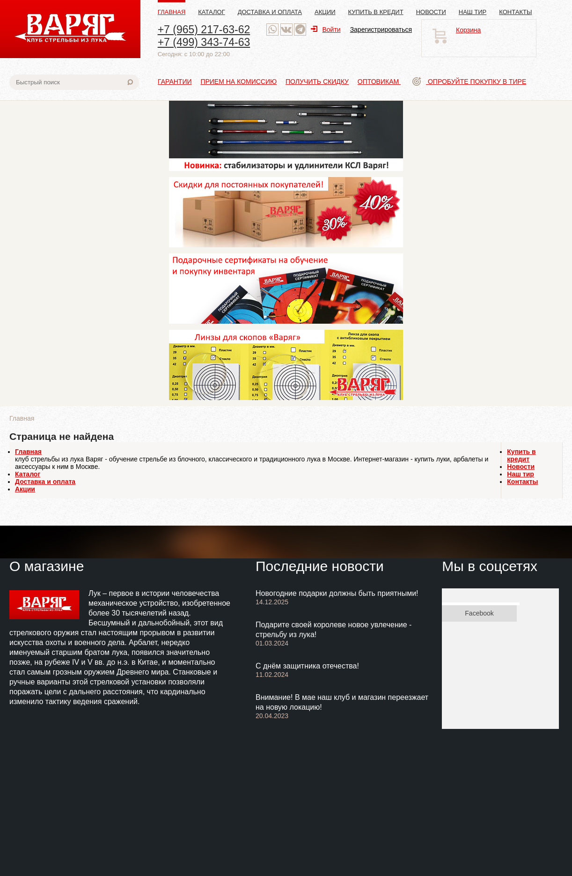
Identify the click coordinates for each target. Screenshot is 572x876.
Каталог (211, 11)
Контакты (515, 11)
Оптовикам (379, 81)
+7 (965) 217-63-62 (204, 29)
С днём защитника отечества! (307, 666)
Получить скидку (317, 81)
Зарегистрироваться (381, 29)
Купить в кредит (375, 11)
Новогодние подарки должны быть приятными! (337, 593)
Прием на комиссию (238, 81)
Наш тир (473, 11)
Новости (431, 11)
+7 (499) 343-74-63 (204, 42)
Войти (325, 29)
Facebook (479, 613)
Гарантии (175, 81)
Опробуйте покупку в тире (469, 81)
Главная (172, 11)
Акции (325, 11)
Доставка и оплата (270, 11)
